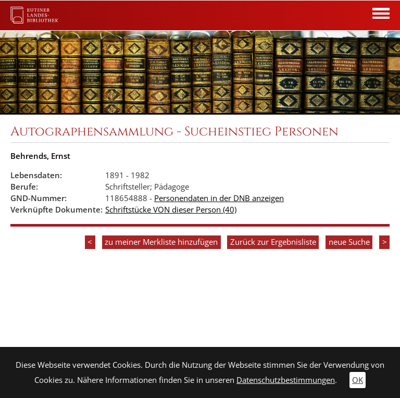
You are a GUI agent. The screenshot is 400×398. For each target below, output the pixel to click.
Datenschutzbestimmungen (285, 380)
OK (357, 380)
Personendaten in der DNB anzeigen (219, 198)
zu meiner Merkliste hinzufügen (161, 242)
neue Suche (349, 242)
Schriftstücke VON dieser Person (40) (170, 209)
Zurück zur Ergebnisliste (273, 242)
